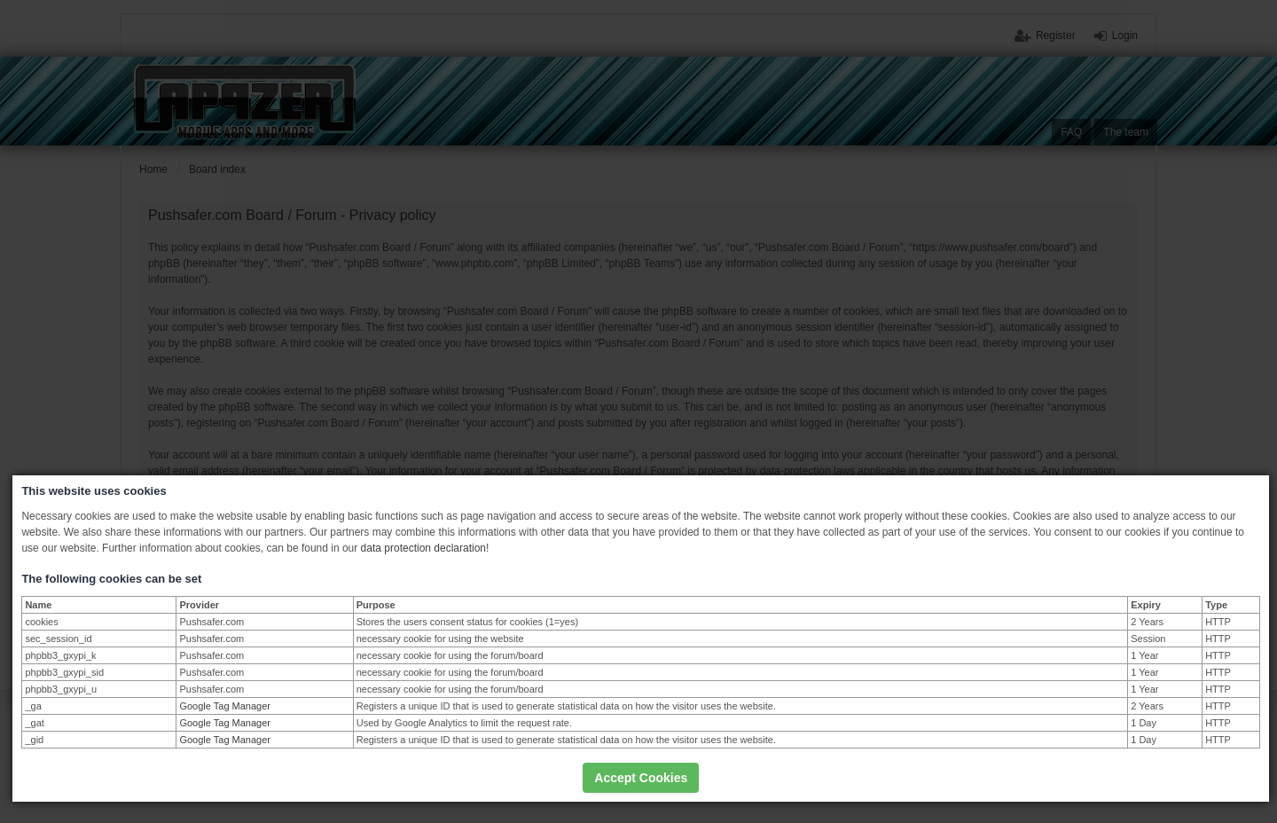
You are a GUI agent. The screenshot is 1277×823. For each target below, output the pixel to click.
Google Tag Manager (224, 706)
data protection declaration (423, 548)
